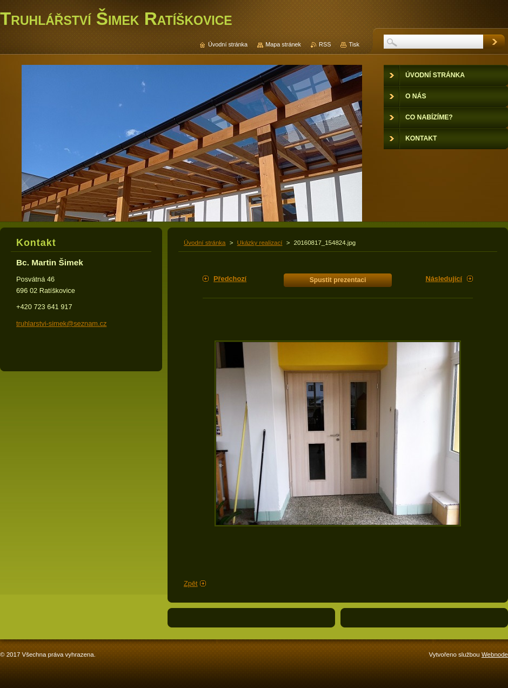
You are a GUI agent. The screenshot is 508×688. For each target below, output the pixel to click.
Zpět (191, 583)
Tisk (354, 44)
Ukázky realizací (260, 242)
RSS (325, 44)
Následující (443, 279)
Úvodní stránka (204, 242)
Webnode (495, 654)
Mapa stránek (283, 44)
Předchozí (229, 279)
